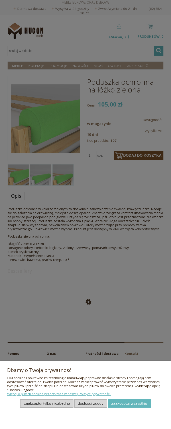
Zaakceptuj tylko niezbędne (47, 403)
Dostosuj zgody (91, 403)
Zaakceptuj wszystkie (129, 403)
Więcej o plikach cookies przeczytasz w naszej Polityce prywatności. (59, 394)
